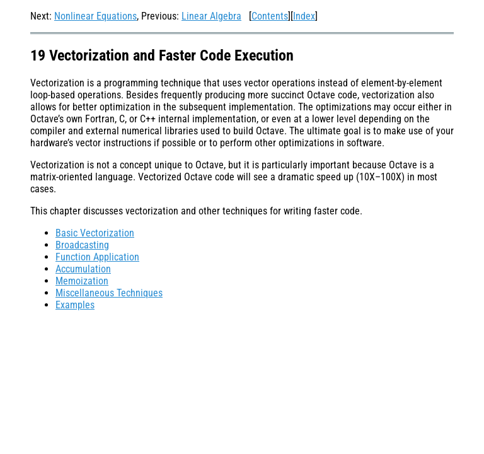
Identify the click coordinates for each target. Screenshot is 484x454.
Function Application (97, 257)
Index (304, 16)
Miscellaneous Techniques (109, 293)
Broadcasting (82, 245)
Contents (269, 16)
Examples (75, 305)
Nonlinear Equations (95, 16)
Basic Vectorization (94, 233)
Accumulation (83, 269)
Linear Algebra (211, 16)
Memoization (81, 281)
